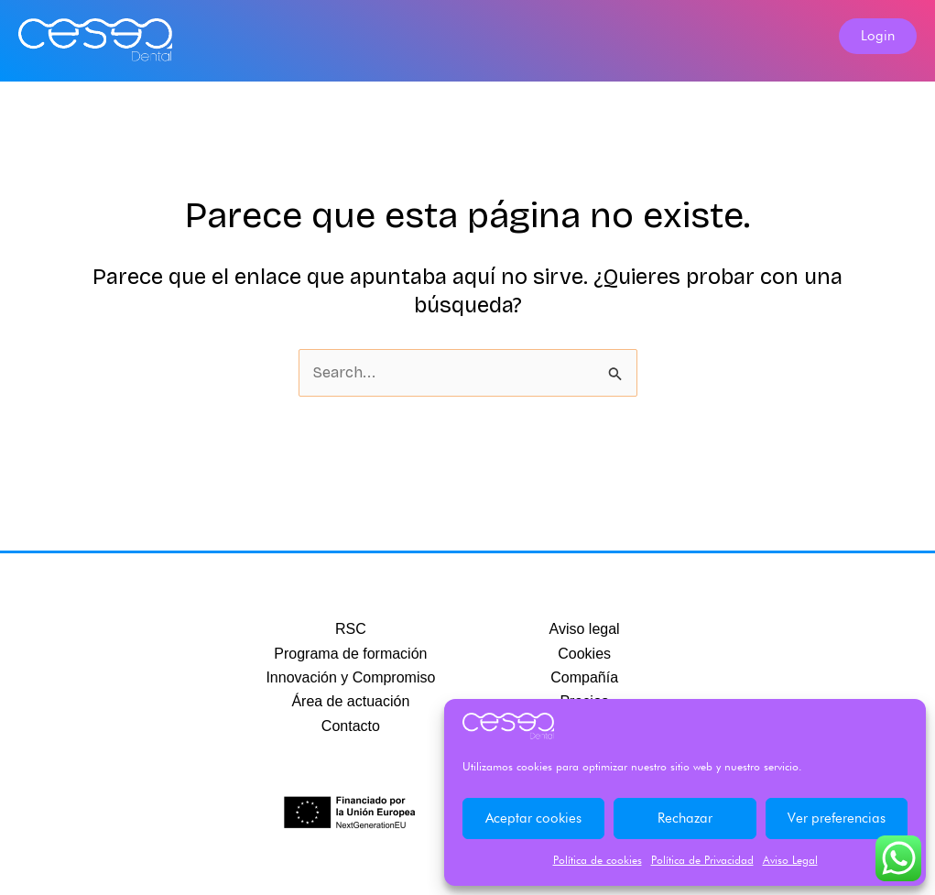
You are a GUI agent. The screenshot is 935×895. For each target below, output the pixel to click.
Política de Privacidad (702, 860)
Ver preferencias (837, 818)
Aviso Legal (790, 860)
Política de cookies (597, 860)
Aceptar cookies (533, 818)
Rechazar (685, 818)
